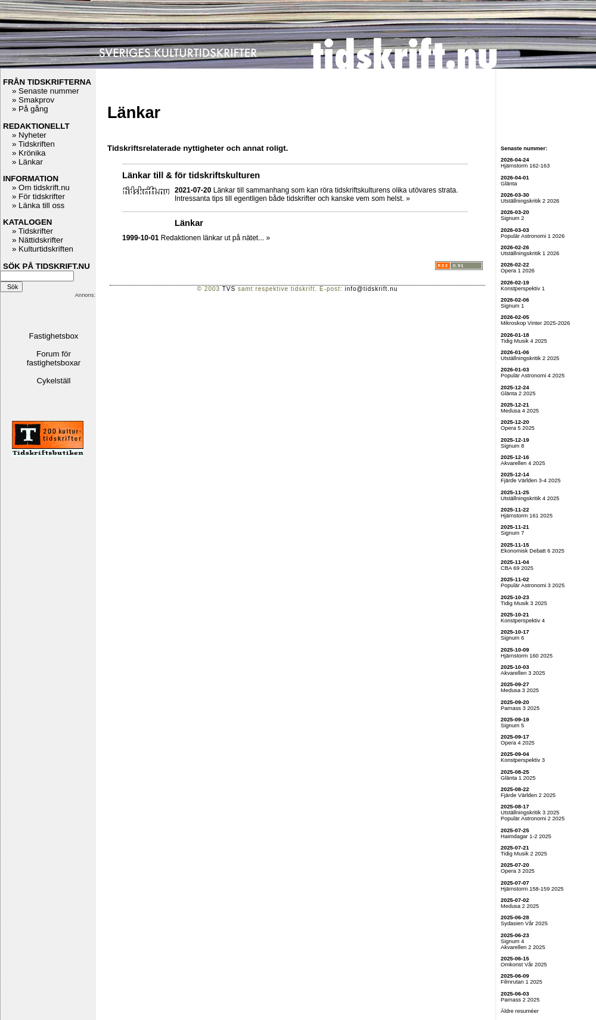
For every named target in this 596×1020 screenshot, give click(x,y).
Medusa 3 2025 (520, 690)
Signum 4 (512, 941)
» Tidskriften (33, 143)
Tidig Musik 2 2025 (524, 854)
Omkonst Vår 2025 (524, 965)
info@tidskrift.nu (371, 289)
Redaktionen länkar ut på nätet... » (215, 238)
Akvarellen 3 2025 (523, 673)
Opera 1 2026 (518, 271)
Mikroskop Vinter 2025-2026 (535, 323)
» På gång (30, 108)
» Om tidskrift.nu (41, 187)
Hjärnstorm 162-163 (525, 166)
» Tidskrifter (32, 231)
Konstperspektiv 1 (523, 289)
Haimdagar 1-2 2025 (526, 836)
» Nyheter (29, 135)
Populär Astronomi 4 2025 (532, 376)
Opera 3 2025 (518, 871)
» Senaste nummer (45, 90)
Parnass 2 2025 (520, 1000)
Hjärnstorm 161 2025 (526, 516)
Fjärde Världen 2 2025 (528, 795)
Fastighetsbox (54, 335)
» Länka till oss (38, 205)
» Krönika (28, 152)
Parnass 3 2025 (520, 708)
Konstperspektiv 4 (523, 621)
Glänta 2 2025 (518, 393)
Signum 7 (512, 533)
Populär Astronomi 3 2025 (532, 585)
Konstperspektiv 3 (523, 760)
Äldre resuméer (520, 1011)
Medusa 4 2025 (520, 411)
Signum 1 (512, 306)
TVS (228, 289)
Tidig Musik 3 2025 (524, 603)
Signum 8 (512, 446)
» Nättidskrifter (37, 239)
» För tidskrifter (38, 196)
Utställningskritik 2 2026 (530, 201)
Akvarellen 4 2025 (523, 463)
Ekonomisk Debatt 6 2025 (532, 551)
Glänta (509, 184)
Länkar (189, 223)
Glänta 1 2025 (518, 778)
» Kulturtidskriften (42, 248)
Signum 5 (512, 725)
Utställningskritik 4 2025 (530, 498)
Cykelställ (53, 380)
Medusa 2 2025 (520, 906)
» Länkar (27, 161)
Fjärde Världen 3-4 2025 (531, 480)
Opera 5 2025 (518, 428)
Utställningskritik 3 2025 (530, 813)
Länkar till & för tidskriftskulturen (191, 175)
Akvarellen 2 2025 (523, 947)
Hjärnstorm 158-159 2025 (532, 889)
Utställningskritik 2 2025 (530, 358)
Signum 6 (512, 638)
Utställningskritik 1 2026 (530, 253)
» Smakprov (33, 99)
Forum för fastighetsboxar (53, 358)
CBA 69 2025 (517, 568)
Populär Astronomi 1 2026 (532, 236)
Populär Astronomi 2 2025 (532, 818)
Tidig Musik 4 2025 (524, 341)
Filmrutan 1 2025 (521, 982)
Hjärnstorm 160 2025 (526, 656)
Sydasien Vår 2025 (524, 923)
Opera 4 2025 (518, 743)
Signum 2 (512, 218)
